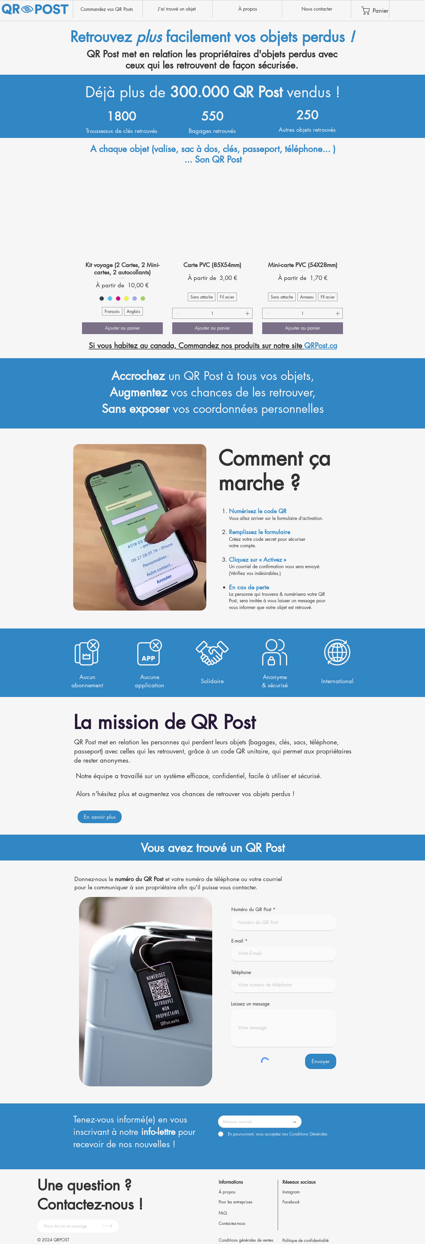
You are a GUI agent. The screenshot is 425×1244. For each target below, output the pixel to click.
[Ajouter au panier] (122, 328)
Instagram (291, 1192)
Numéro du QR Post (251, 909)
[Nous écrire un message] (78, 1226)
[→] (294, 1121)
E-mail (237, 941)
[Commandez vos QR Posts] (106, 9)
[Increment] (248, 313)
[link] (373, 10)
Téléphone (241, 972)
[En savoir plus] (100, 817)
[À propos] (247, 9)
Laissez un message (250, 1004)
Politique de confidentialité (305, 1240)
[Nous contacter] (316, 9)
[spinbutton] (212, 313)
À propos (227, 1192)
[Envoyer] (320, 1061)
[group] (212, 254)
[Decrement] (176, 313)
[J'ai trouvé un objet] (176, 9)
